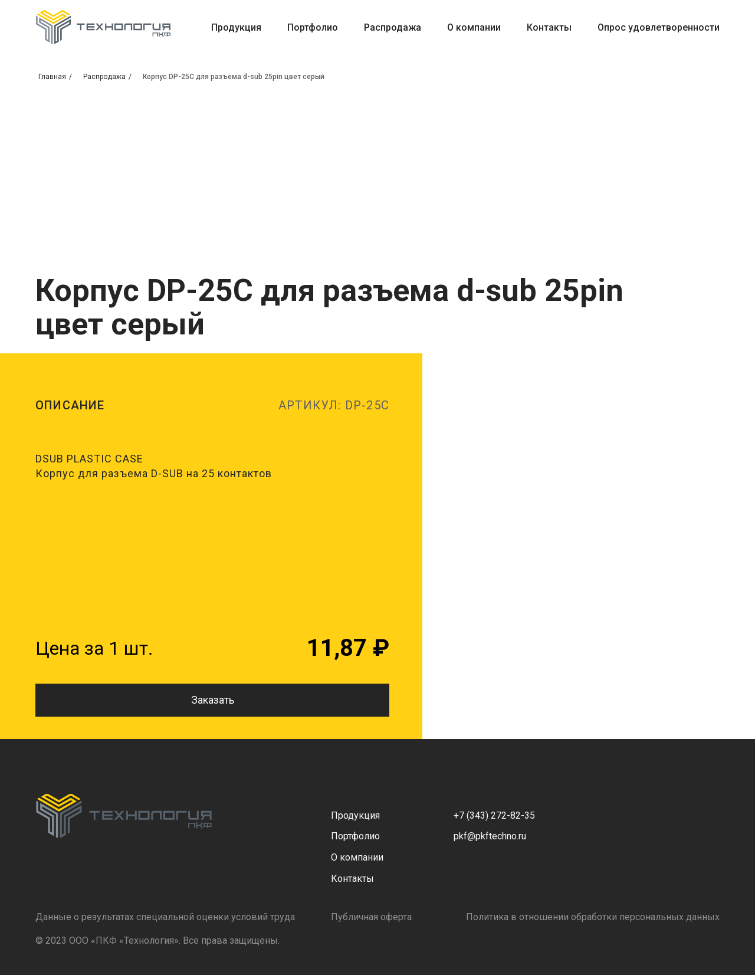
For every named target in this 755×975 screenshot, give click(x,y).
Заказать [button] (212, 700)
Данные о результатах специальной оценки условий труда (165, 917)
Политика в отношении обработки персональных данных (593, 917)
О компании (474, 27)
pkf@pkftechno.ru (490, 836)
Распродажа (392, 27)
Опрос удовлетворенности (659, 27)
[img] (123, 816)
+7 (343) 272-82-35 (494, 815)
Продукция (236, 27)
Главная (52, 77)
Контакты (549, 27)
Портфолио (312, 27)
